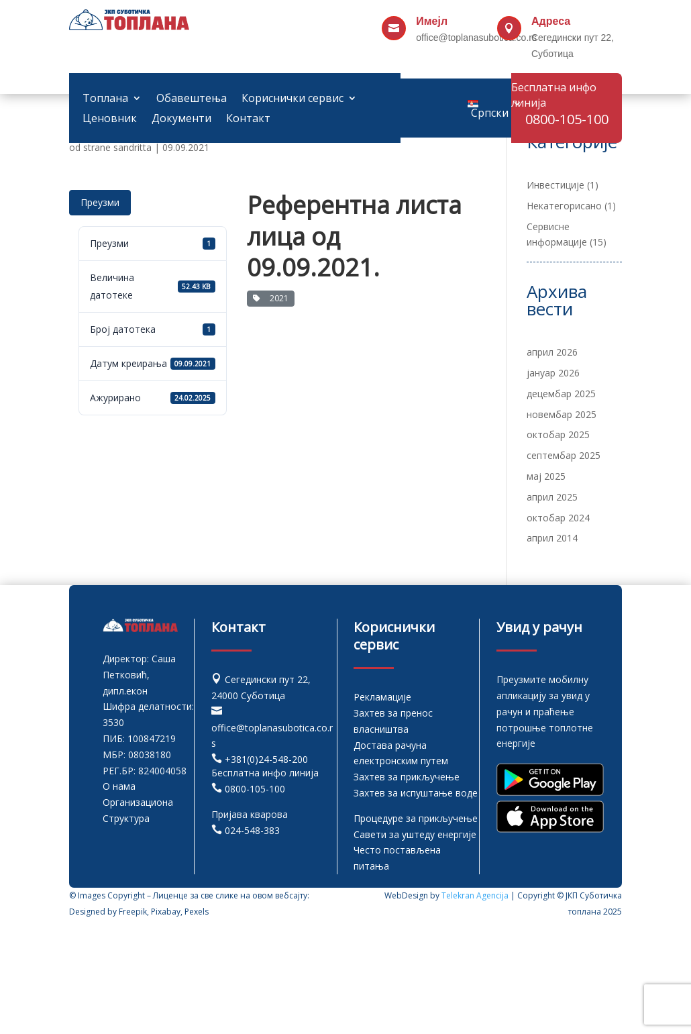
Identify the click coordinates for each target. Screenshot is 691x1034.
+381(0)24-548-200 (266, 759)
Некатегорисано (564, 205)
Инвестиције (555, 184)
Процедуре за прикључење (416, 818)
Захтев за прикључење (407, 776)
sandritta (132, 147)
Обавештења (191, 99)
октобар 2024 (558, 517)
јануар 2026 (553, 372)
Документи (181, 119)
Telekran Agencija (475, 895)
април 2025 (552, 496)
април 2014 (552, 537)
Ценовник (110, 119)
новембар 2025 (561, 414)
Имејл (431, 21)
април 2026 (552, 352)
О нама (119, 786)
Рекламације (382, 696)
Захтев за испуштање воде (416, 792)
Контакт (248, 119)
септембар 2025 (563, 455)
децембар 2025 (561, 393)
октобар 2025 (558, 434)
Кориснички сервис (292, 99)
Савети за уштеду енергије (415, 834)
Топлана (105, 99)
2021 (270, 298)
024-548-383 (252, 830)
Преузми (100, 202)
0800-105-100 (255, 788)
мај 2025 (546, 476)
